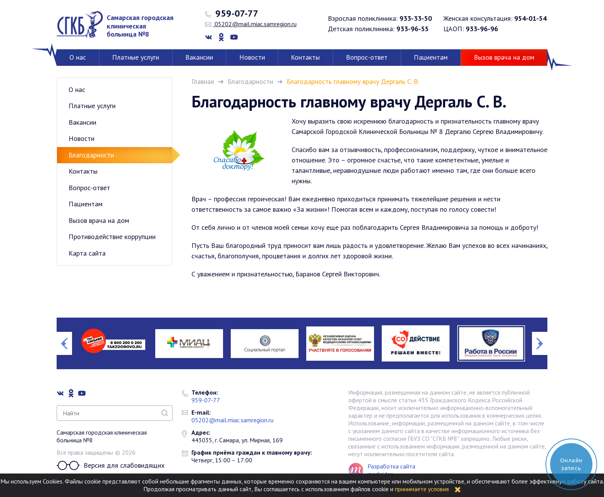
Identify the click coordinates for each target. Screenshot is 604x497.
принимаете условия (422, 489)
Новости (252, 57)
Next (539, 343)
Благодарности (250, 81)
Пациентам (431, 57)
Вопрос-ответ (367, 57)
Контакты (305, 57)
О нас (77, 57)
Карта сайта (87, 253)
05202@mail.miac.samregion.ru (251, 24)
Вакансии (199, 57)
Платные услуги (135, 57)
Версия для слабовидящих (110, 465)
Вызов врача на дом (504, 57)
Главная (202, 81)
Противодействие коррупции (112, 236)
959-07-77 (231, 13)
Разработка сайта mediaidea (391, 470)
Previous (64, 343)
